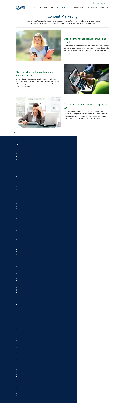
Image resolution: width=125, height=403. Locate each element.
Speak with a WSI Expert (45, 373)
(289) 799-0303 (101, 3)
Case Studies (43, 7)
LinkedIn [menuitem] (20, 366)
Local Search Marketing (69, 349)
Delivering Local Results (92, 349)
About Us (54, 7)
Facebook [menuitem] (20, 364)
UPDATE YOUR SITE (93, 250)
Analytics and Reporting (69, 386)
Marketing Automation (69, 375)
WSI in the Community (45, 361)
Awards (41, 355)
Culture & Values (43, 358)
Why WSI (42, 347)
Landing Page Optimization (70, 352)
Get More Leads (46, 223)
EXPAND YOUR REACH (92, 223)
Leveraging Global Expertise (93, 347)
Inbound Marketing (68, 363)
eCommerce (66, 358)
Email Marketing (67, 377)
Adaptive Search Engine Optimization (72, 372)
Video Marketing (67, 383)
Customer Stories (78, 7)
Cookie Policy (85, 321)
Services (64, 7)
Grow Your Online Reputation (46, 240)
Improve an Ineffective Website (92, 240)
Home (34, 7)
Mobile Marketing (68, 380)
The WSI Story (43, 349)
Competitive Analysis (68, 347)
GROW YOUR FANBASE (46, 250)
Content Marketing (68, 361)
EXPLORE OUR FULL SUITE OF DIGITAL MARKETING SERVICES (68, 198)
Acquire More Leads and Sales (47, 214)
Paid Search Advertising (69, 369)
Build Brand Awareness (92, 214)
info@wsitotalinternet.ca (23, 356)
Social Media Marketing (69, 366)
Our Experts (92, 7)
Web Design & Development (70, 355)
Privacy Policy (79, 394)
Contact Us (104, 7)
